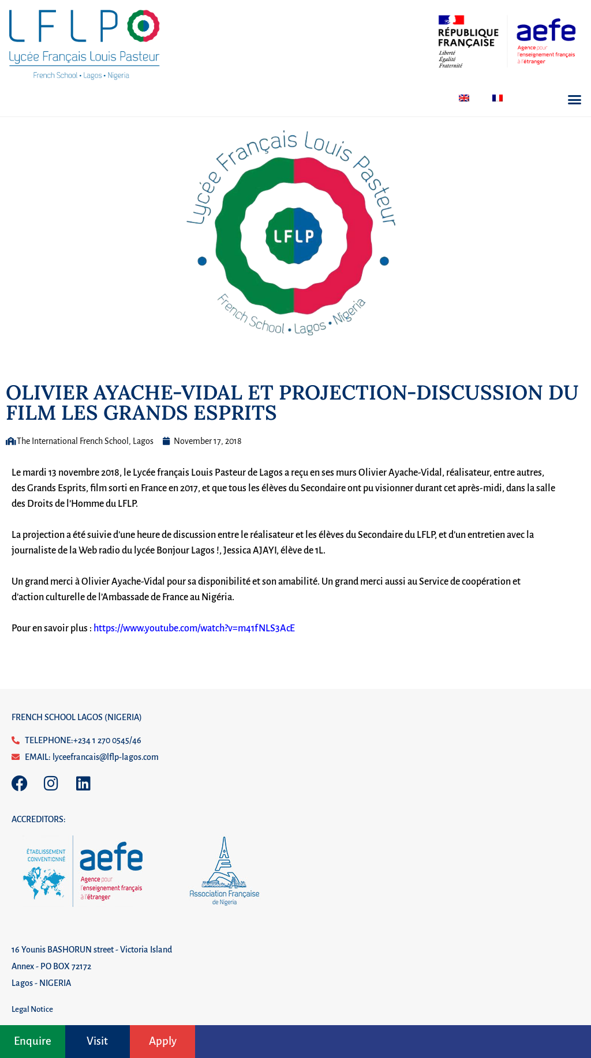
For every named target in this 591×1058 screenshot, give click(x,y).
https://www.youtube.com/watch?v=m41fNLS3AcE (194, 628)
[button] (575, 100)
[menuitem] (464, 98)
